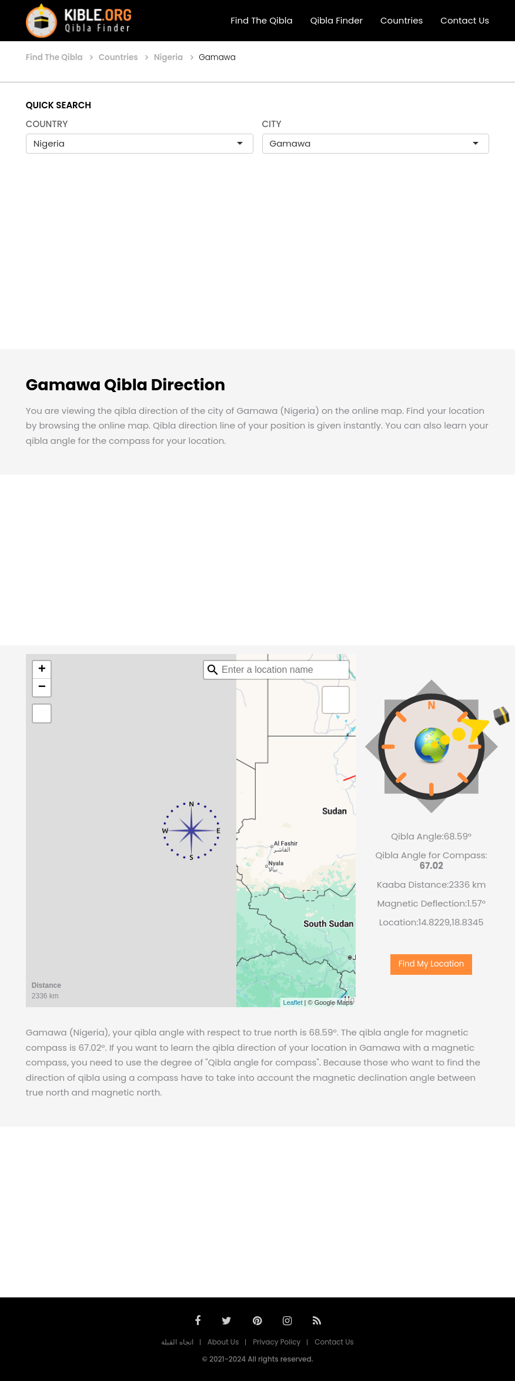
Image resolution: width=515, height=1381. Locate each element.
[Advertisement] (257, 263)
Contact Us (464, 20)
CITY (272, 124)
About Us (223, 1342)
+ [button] (42, 670)
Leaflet (293, 1002)
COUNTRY (47, 124)
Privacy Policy (276, 1342)
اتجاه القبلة (177, 1342)
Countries (401, 20)
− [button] (42, 687)
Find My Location (431, 964)
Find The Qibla (261, 20)
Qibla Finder (336, 20)
